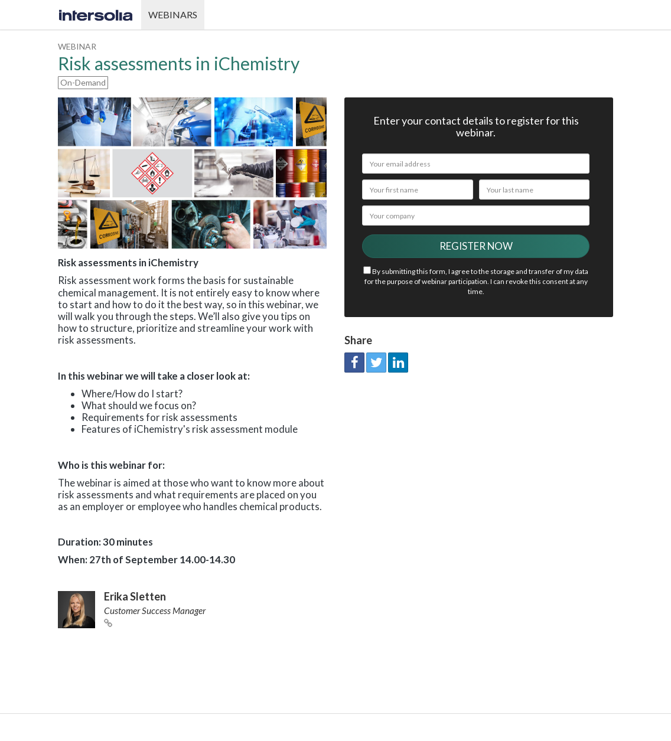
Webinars (172, 14)
